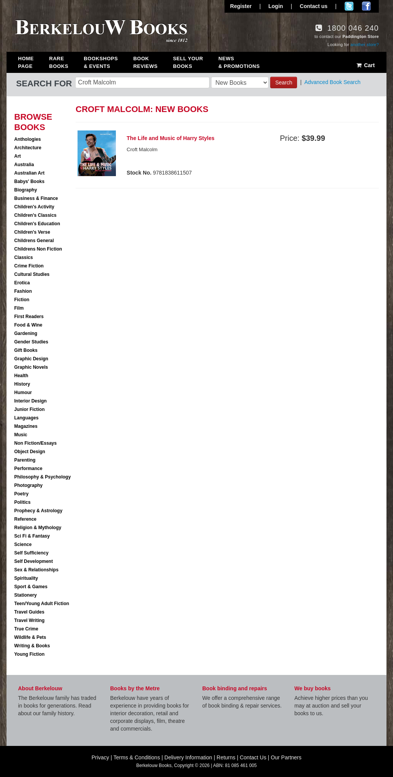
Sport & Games (31, 586)
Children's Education (37, 223)
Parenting (24, 460)
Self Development (33, 561)
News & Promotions (239, 62)
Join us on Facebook (366, 6)
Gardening (25, 333)
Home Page (26, 62)
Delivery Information (188, 757)
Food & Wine (28, 325)
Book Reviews (145, 62)
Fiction (21, 299)
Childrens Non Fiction (38, 249)
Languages (26, 418)
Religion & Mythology (37, 527)
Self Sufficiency (31, 553)
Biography (25, 190)
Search (283, 82)
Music (20, 434)
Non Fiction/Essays (35, 443)
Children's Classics (35, 215)
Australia (24, 164)
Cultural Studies (32, 274)
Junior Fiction (29, 409)
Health (21, 375)
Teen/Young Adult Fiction (41, 603)
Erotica (22, 282)
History (22, 384)
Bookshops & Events (101, 62)
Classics (23, 257)
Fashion (23, 291)
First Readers (29, 316)
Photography (28, 485)
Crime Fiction (29, 266)
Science (22, 544)
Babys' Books (29, 181)
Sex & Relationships (36, 569)
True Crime (26, 629)
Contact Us (253, 757)
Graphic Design (31, 358)
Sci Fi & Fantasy (32, 536)
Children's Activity (34, 207)
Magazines (26, 426)
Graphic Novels (31, 367)
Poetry (21, 494)
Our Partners (286, 757)
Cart (365, 65)
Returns (225, 757)
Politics (22, 502)
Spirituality (26, 578)
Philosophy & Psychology (42, 477)
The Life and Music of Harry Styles (171, 138)
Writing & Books (32, 645)
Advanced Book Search (332, 82)
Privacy (100, 757)
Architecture (27, 147)
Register (241, 6)
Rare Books (58, 62)
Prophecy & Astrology (38, 510)
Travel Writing (29, 620)
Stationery (25, 595)
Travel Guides (29, 612)
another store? (364, 44)
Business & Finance (36, 198)
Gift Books (26, 350)
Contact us (313, 6)
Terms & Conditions (137, 757)
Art (17, 156)
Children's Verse (32, 232)
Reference (25, 519)
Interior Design (30, 401)
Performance (28, 468)
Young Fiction (29, 654)
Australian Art (29, 173)
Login (275, 6)
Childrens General (34, 240)
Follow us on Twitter (349, 6)
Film (19, 308)
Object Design (29, 451)
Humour (23, 392)
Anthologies (27, 139)
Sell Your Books (188, 62)
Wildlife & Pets (30, 637)
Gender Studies (31, 342)
